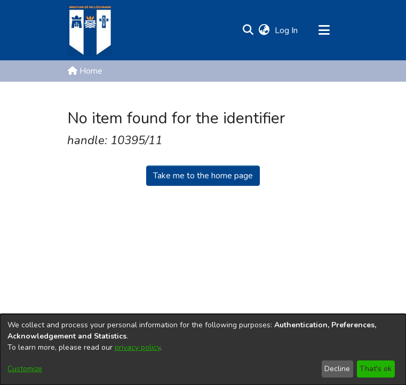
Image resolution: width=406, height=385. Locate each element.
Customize (24, 369)
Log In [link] (287, 30)
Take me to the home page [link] (203, 176)
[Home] (89, 30)
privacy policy (137, 347)
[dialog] (203, 349)
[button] (248, 30)
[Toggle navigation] (324, 30)
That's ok (376, 369)
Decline (337, 369)
